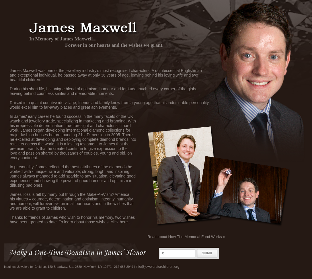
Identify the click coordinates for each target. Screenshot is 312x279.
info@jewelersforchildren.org (157, 267)
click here (119, 222)
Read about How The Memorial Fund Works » (186, 237)
